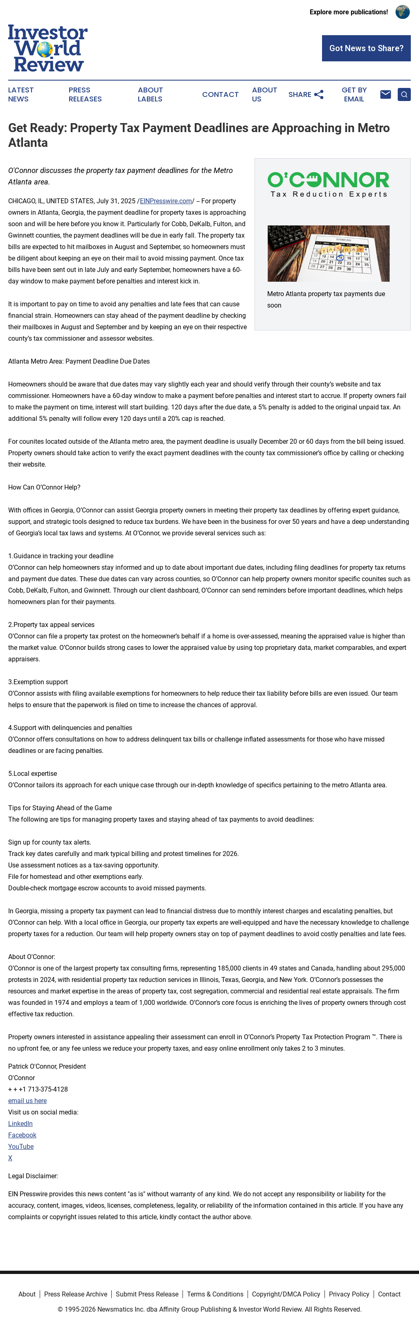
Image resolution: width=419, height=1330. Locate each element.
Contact (220, 94)
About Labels (150, 94)
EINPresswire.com (166, 201)
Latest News (21, 94)
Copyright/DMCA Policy (286, 1294)
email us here (27, 1101)
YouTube (21, 1146)
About (27, 1294)
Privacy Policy (349, 1294)
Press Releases (85, 94)
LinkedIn (20, 1124)
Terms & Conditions (215, 1294)
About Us (264, 94)
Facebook (22, 1135)
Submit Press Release (147, 1294)
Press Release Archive (75, 1294)
